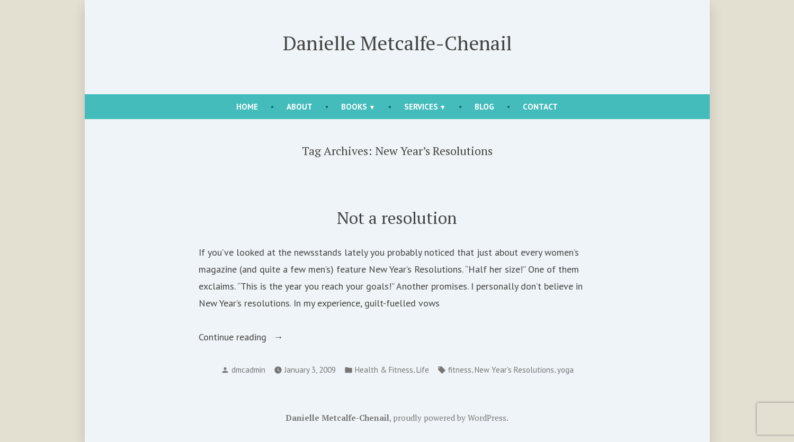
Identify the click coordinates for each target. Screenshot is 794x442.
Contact (540, 107)
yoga (565, 370)
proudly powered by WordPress (449, 417)
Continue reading (256, 337)
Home (247, 107)
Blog (484, 107)
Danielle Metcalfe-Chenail (397, 43)
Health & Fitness (384, 370)
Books (354, 107)
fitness (459, 370)
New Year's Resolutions (514, 370)
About (300, 107)
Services (421, 107)
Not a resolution (397, 218)
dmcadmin (248, 370)
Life (422, 370)
